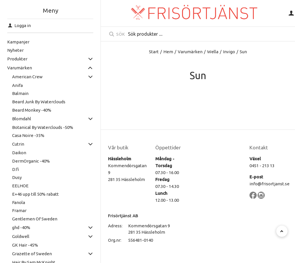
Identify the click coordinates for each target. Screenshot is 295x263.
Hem (168, 51)
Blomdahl (21, 118)
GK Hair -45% (25, 245)
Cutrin (18, 144)
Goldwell (20, 236)
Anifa (17, 85)
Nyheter (15, 50)
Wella (212, 51)
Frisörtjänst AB (123, 215)
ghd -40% (21, 227)
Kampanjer (18, 41)
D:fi (15, 169)
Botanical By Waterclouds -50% (42, 127)
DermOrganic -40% (31, 161)
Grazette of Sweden (32, 253)
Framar (19, 210)
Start (154, 51)
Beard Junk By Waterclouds (38, 101)
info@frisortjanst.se (269, 183)
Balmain (20, 93)
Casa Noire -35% (28, 135)
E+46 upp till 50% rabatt (35, 194)
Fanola (18, 202)
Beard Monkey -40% (31, 110)
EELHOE (20, 185)
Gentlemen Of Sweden (34, 218)
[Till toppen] (282, 231)
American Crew (27, 76)
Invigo (229, 51)
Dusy (17, 177)
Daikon (19, 152)
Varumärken (19, 67)
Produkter (17, 58)
